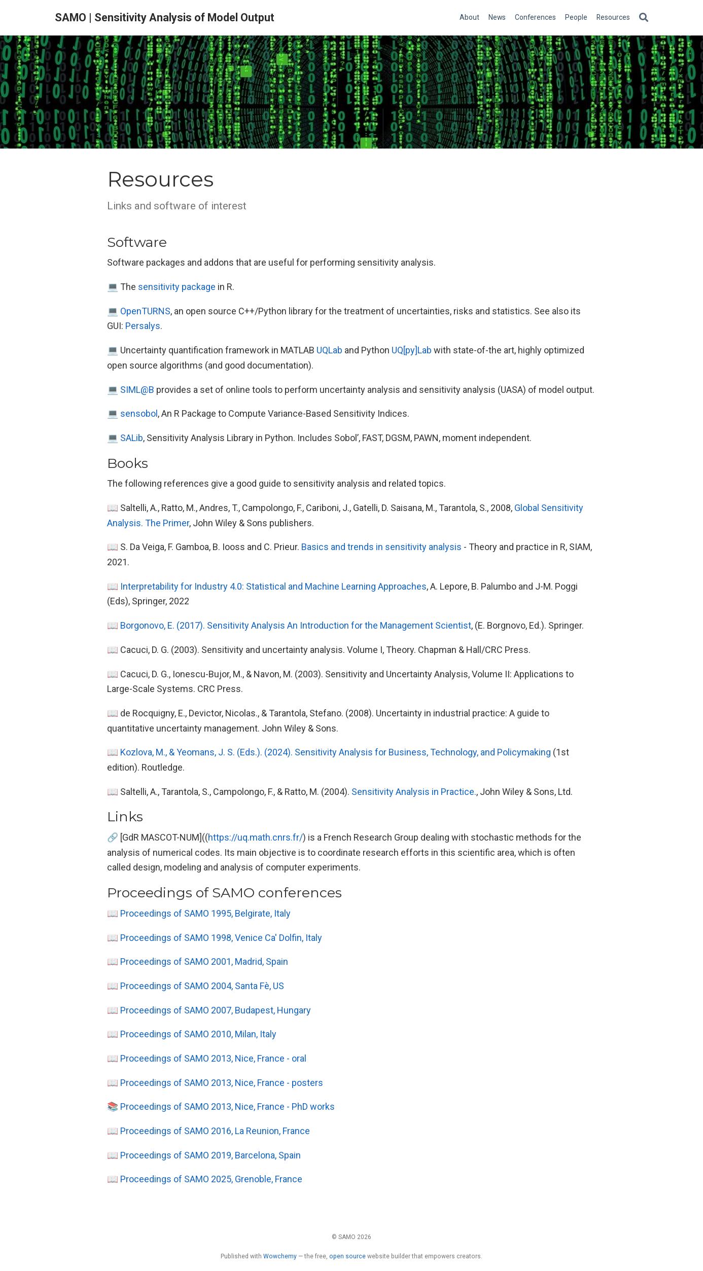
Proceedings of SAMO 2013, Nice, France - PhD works (227, 1106)
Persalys (142, 325)
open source (347, 1256)
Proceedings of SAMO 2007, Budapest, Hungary (215, 1010)
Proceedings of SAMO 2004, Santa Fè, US (202, 986)
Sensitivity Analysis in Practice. (414, 791)
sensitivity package (177, 286)
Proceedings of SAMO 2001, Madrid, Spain (204, 961)
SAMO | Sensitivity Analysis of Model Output (164, 17)
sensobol (139, 413)
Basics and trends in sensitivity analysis (381, 546)
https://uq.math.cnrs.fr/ (255, 837)
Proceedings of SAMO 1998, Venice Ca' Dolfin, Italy (221, 937)
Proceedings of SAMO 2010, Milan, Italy (198, 1034)
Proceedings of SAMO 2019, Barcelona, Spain (210, 1155)
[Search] (643, 18)
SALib (131, 437)
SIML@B (137, 389)
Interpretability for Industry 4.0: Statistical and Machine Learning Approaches (273, 586)
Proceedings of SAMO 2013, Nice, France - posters (221, 1082)
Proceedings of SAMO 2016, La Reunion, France (215, 1130)
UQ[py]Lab (412, 350)
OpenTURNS (145, 311)
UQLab (329, 350)
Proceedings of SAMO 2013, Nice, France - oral (213, 1058)
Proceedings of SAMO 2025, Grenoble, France (211, 1179)
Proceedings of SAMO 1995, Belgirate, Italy (205, 913)
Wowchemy (280, 1256)
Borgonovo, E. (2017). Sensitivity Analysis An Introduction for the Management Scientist (295, 625)
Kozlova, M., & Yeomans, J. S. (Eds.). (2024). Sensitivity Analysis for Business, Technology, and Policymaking (335, 752)
